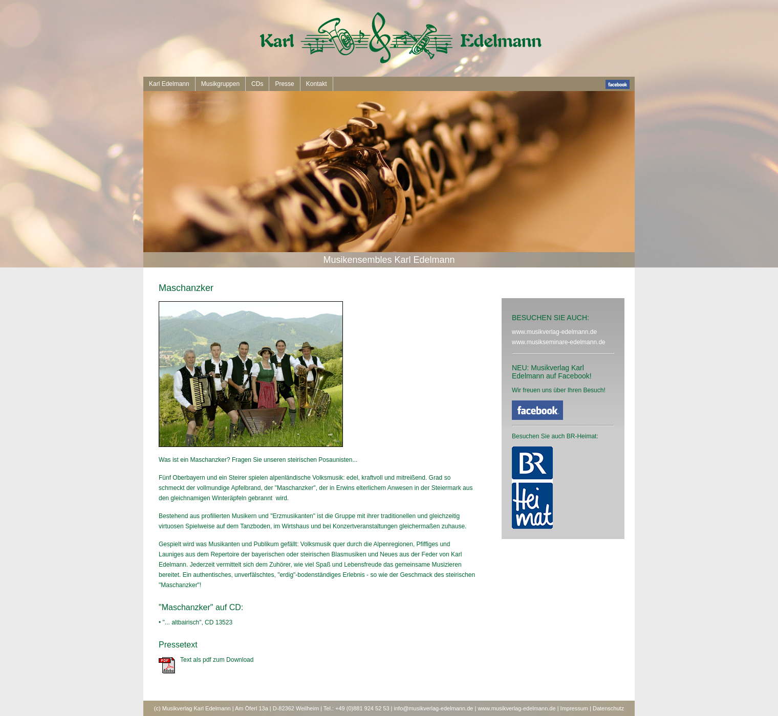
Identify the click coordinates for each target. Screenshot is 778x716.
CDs (257, 83)
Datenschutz (608, 708)
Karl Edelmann (169, 83)
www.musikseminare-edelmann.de (559, 342)
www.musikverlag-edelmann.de (554, 331)
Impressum (574, 708)
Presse (284, 83)
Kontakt (316, 83)
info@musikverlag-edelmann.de (433, 708)
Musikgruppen (220, 83)
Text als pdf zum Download (216, 659)
